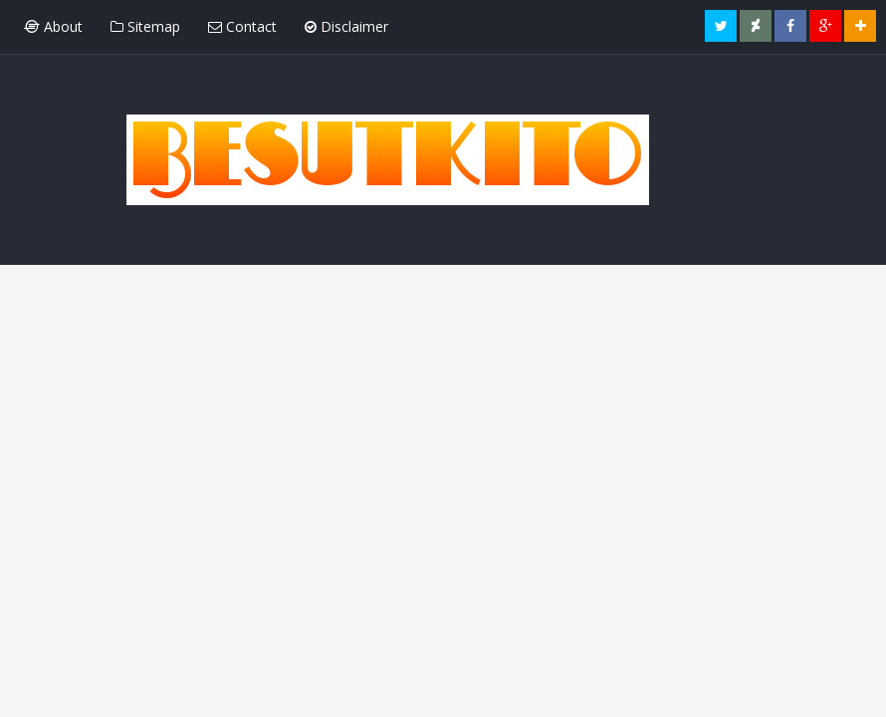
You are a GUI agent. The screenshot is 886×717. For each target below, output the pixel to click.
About (53, 26)
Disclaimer (346, 26)
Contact (242, 26)
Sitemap (145, 26)
